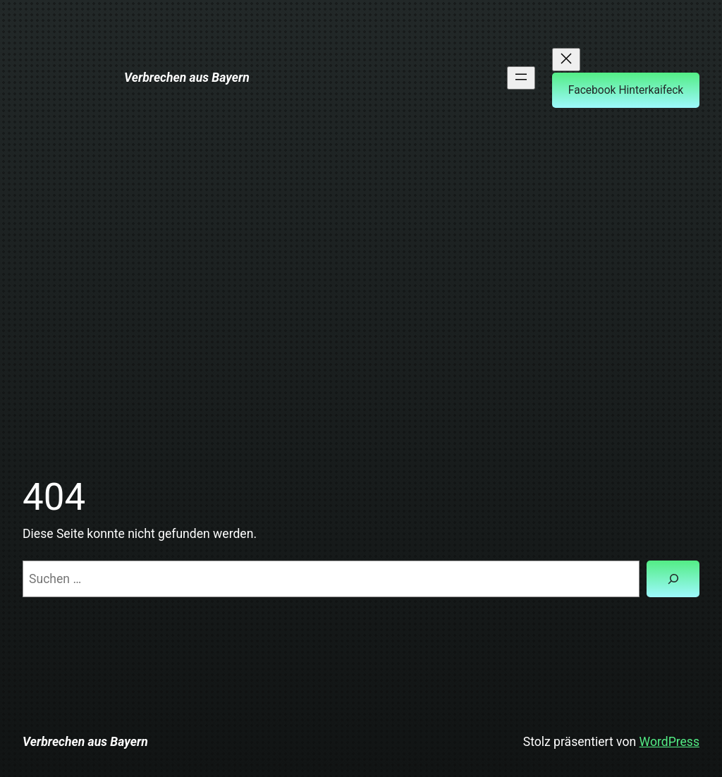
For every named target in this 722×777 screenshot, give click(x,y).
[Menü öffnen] (521, 78)
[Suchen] (673, 578)
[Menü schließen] (566, 59)
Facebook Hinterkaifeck (625, 90)
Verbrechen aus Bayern (187, 78)
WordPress (669, 742)
